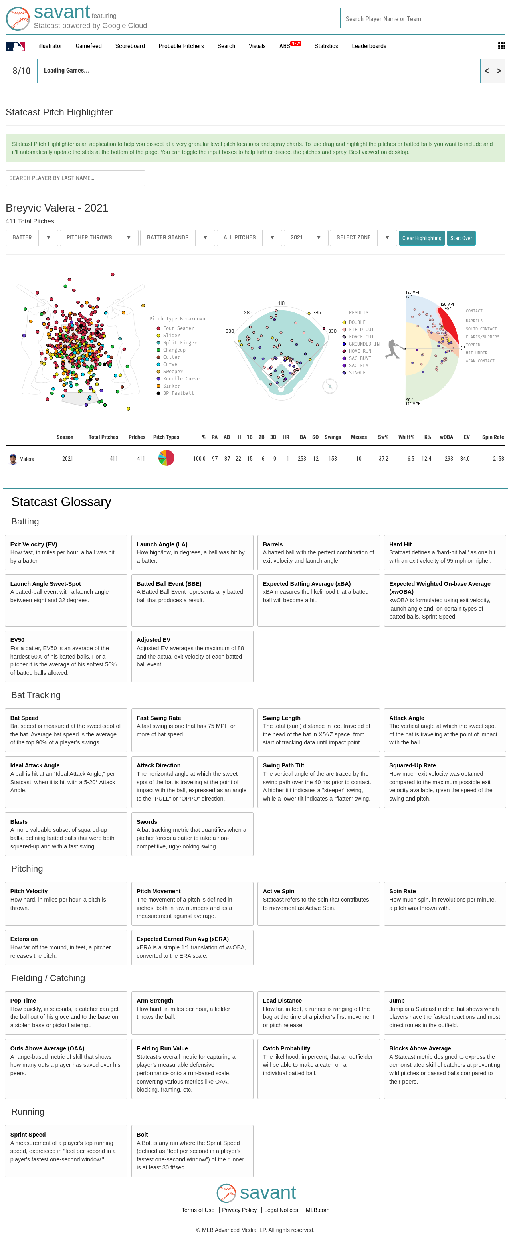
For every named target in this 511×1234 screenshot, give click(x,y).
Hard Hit (400, 544)
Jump (396, 1000)
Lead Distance (282, 1000)
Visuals (257, 46)
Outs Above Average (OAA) (47, 1048)
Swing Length (282, 718)
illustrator (50, 46)
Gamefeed (89, 46)
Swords (147, 822)
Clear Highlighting (422, 238)
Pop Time (23, 1000)
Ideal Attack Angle (35, 765)
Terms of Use (199, 1210)
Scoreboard (130, 46)
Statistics (326, 46)
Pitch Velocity (29, 891)
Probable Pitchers (181, 46)
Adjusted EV (153, 640)
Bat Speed (24, 718)
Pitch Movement (158, 891)
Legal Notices (282, 1210)
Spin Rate (402, 891)
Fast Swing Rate (159, 718)
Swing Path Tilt (283, 765)
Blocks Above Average (420, 1048)
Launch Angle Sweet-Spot (45, 584)
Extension (24, 939)
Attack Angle (406, 718)
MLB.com (317, 1210)
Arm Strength (155, 1000)
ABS (290, 46)
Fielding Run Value (162, 1048)
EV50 (17, 640)
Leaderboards (369, 46)
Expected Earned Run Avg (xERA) (183, 939)
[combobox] (422, 18)
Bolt (142, 1134)
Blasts (19, 822)
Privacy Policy (240, 1210)
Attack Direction (158, 765)
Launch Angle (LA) (162, 544)
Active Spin (278, 891)
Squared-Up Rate (412, 765)
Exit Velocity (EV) (33, 544)
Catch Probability (286, 1048)
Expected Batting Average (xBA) (307, 584)
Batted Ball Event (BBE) (169, 584)
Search (226, 46)
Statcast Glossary (61, 501)
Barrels (273, 544)
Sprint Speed (28, 1134)
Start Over (461, 238)
